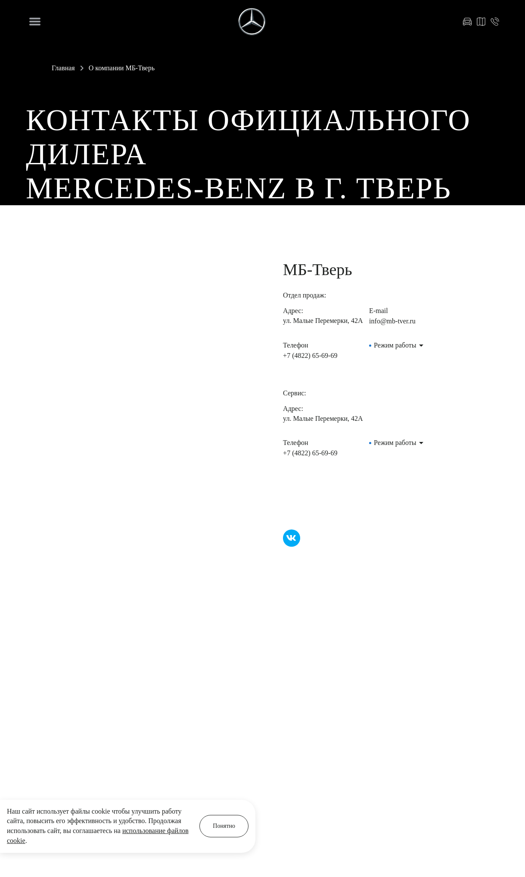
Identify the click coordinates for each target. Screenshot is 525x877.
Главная (63, 68)
